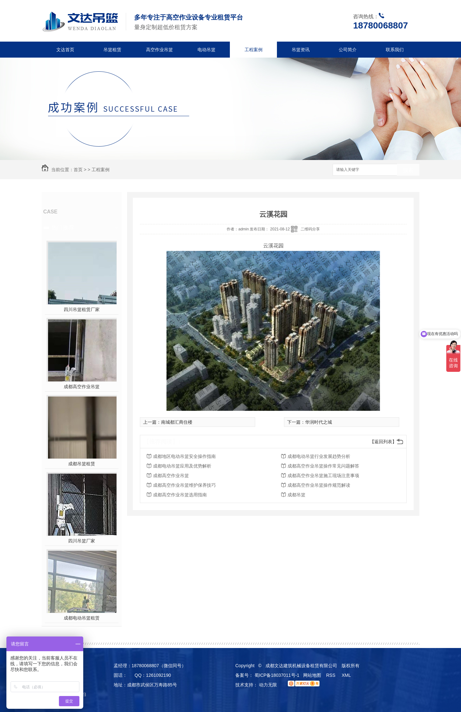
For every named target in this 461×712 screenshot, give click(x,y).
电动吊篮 (206, 49)
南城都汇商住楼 (176, 422)
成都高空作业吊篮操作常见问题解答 (323, 465)
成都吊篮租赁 (81, 463)
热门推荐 (62, 227)
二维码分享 (310, 229)
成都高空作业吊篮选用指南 (180, 494)
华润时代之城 (318, 422)
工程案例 (254, 49)
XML (347, 675)
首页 (78, 169)
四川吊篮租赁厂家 (82, 309)
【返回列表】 (383, 441)
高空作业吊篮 (159, 49)
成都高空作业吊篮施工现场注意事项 (323, 475)
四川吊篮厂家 (81, 540)
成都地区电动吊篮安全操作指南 (184, 456)
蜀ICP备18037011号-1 (277, 675)
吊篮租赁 (112, 49)
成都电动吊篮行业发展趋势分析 (318, 456)
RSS (331, 675)
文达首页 (65, 49)
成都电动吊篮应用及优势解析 (182, 465)
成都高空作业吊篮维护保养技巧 (184, 485)
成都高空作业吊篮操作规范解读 (318, 485)
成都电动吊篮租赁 (82, 617)
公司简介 (348, 49)
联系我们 (395, 49)
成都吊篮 (296, 494)
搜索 (408, 170)
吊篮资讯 (301, 49)
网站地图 (312, 675)
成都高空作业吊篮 (82, 386)
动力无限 (268, 684)
